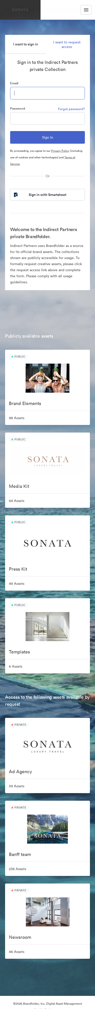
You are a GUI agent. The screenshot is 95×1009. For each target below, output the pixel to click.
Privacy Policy (60, 151)
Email (14, 83)
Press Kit (18, 569)
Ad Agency (20, 771)
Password (17, 108)
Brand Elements (25, 403)
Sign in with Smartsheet (39, 194)
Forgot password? (71, 109)
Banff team (20, 854)
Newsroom (20, 937)
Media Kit (19, 486)
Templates (19, 652)
